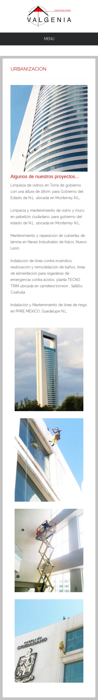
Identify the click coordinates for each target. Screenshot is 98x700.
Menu (49, 39)
